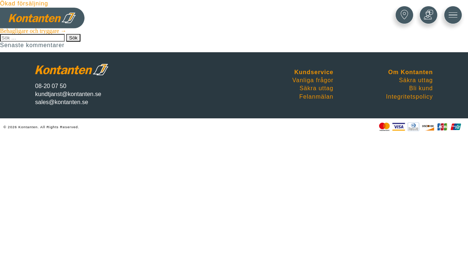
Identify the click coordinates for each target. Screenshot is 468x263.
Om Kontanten (410, 72)
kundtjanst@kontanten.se (68, 94)
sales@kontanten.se (61, 102)
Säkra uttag (316, 88)
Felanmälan (316, 97)
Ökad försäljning (24, 3)
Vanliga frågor (312, 80)
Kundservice (313, 72)
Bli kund (421, 88)
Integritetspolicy (409, 97)
